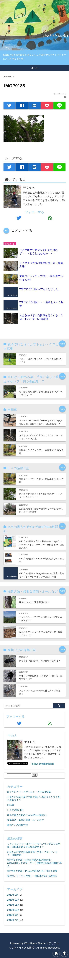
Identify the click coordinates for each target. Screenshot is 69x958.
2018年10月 (13, 910)
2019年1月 (12, 895)
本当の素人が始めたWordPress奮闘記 (26, 815)
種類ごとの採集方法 (17, 825)
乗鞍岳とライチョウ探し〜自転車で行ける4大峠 (32, 876)
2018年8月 (12, 915)
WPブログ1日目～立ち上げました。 (40, 289)
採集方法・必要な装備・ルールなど (25, 820)
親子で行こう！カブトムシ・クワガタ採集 (29, 792)
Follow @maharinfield (42, 764)
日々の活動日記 (15, 810)
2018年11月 (13, 905)
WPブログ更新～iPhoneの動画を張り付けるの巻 (32, 871)
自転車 (10, 805)
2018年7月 (12, 920)
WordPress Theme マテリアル (41, 943)
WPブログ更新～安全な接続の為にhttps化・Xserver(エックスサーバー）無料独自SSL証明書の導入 (41, 544)
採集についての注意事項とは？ (34, 602)
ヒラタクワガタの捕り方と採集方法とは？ (39, 661)
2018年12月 (13, 900)
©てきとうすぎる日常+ (22, 947)
